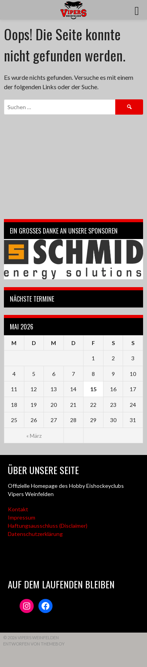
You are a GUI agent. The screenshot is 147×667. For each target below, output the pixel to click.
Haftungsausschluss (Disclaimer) (47, 525)
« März (34, 435)
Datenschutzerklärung (35, 533)
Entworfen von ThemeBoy (34, 643)
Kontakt (18, 509)
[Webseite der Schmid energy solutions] (73, 259)
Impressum (21, 517)
